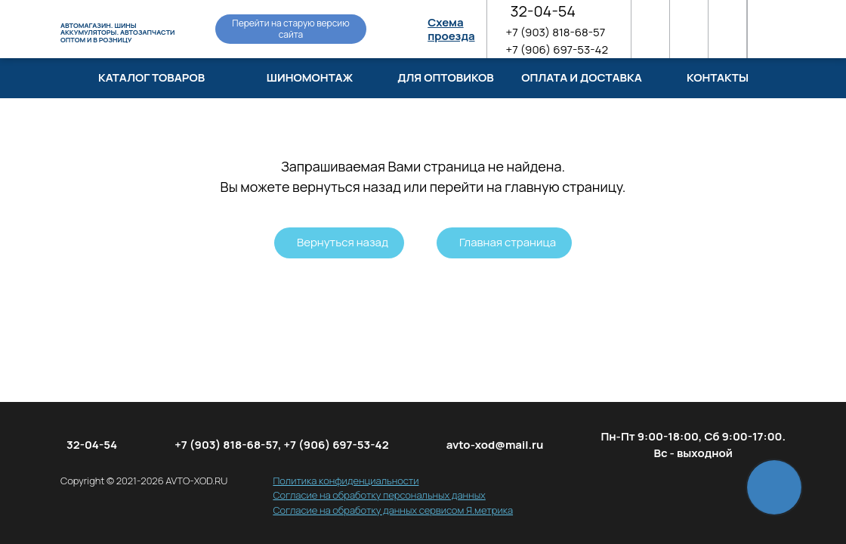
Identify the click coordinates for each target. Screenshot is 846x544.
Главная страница (507, 242)
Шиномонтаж (310, 77)
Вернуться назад (342, 242)
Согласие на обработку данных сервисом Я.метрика (393, 510)
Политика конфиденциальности (345, 480)
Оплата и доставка (581, 77)
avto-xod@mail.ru (495, 445)
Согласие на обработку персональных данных (379, 495)
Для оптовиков (445, 77)
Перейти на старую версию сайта (290, 28)
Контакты (718, 77)
